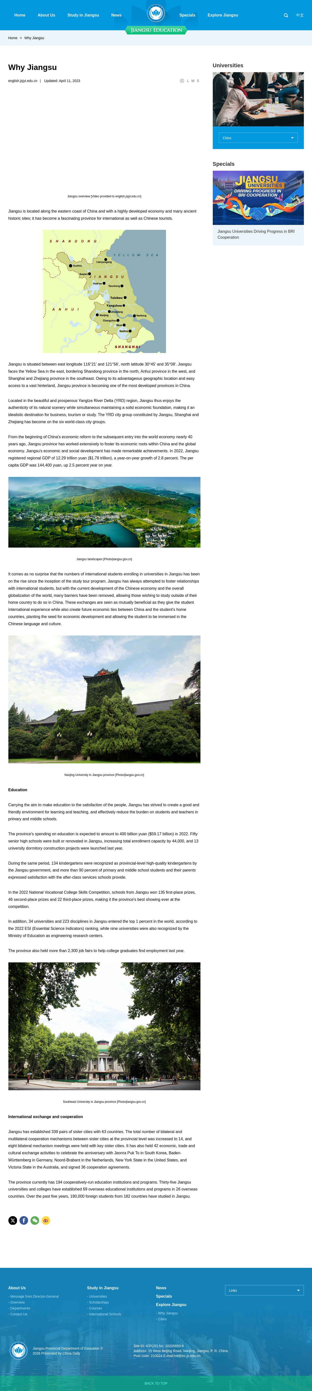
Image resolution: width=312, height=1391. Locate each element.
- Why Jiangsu (167, 1313)
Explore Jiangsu (171, 1305)
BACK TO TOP (156, 1383)
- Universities (97, 1296)
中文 (300, 15)
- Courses (94, 1308)
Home (12, 38)
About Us (17, 1288)
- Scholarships (98, 1302)
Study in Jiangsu (103, 1288)
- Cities (161, 1319)
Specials (224, 164)
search (286, 15)
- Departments (19, 1308)
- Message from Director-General (33, 1296)
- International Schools (104, 1314)
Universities (228, 65)
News (161, 1288)
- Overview (16, 1302)
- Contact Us (18, 1314)
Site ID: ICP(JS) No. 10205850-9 (159, 1346)
